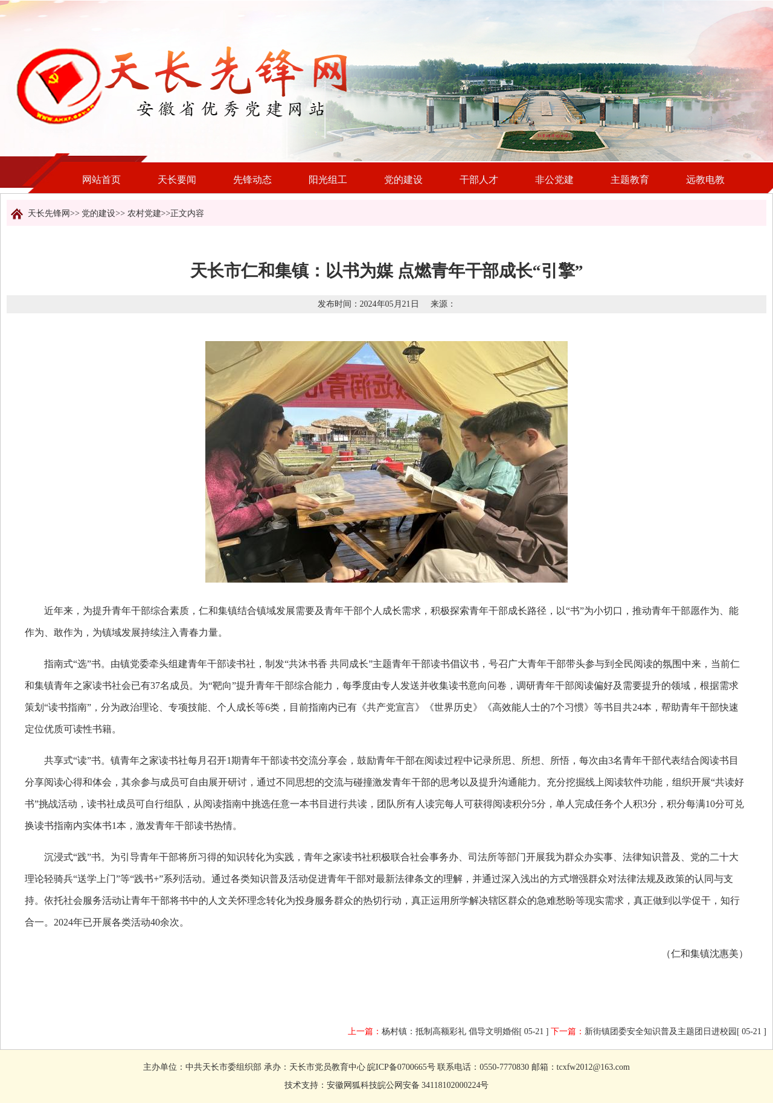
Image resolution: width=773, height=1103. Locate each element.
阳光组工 (328, 179)
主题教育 (630, 179)
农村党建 (144, 213)
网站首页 (101, 179)
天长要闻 (177, 179)
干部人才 (479, 179)
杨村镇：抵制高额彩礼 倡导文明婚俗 (450, 1031)
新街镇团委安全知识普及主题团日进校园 (661, 1031)
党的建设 (403, 179)
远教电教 (705, 179)
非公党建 (554, 179)
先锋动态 (252, 179)
